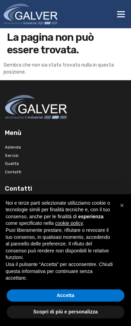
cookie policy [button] (69, 223)
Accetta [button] (65, 295)
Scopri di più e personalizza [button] (65, 311)
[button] (121, 14)
